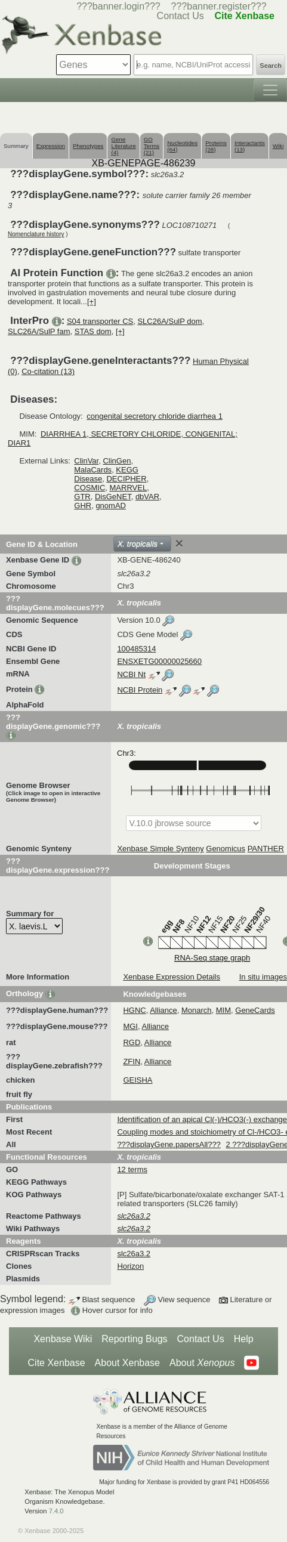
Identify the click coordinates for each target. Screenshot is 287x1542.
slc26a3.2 (133, 1253)
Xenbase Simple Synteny (160, 848)
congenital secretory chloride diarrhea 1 (155, 416)
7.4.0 (56, 1511)
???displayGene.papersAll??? (168, 1144)
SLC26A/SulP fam (39, 331)
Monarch (196, 1010)
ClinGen (117, 460)
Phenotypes (88, 146)
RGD (131, 1042)
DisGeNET (113, 496)
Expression (50, 146)
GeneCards (254, 1010)
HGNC (134, 1010)
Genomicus (225, 848)
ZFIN (131, 1061)
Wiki (278, 146)
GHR (82, 505)
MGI (130, 1026)
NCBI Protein (139, 689)
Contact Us (200, 1339)
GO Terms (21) (152, 146)
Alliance (163, 1010)
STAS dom (93, 331)
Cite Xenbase (56, 1363)
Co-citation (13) (48, 371)
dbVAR (147, 496)
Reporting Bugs (134, 1339)
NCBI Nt (131, 674)
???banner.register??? (219, 6)
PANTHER (266, 848)
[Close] (179, 543)
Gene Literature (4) (123, 146)
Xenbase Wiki (62, 1339)
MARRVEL (128, 487)
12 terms (132, 1169)
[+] (91, 301)
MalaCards (93, 469)
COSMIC (89, 487)
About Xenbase (127, 1363)
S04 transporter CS (100, 321)
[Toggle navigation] (270, 90)
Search (271, 65)
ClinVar (86, 460)
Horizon (130, 1266)
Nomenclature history (36, 234)
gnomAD (110, 505)
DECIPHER (126, 478)
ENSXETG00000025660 (159, 661)
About (201, 1363)
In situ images (263, 976)
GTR (82, 496)
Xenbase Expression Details (171, 976)
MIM (223, 1010)
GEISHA (137, 1080)
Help (244, 1339)
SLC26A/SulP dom (169, 321)
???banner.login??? (118, 6)
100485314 (136, 648)
